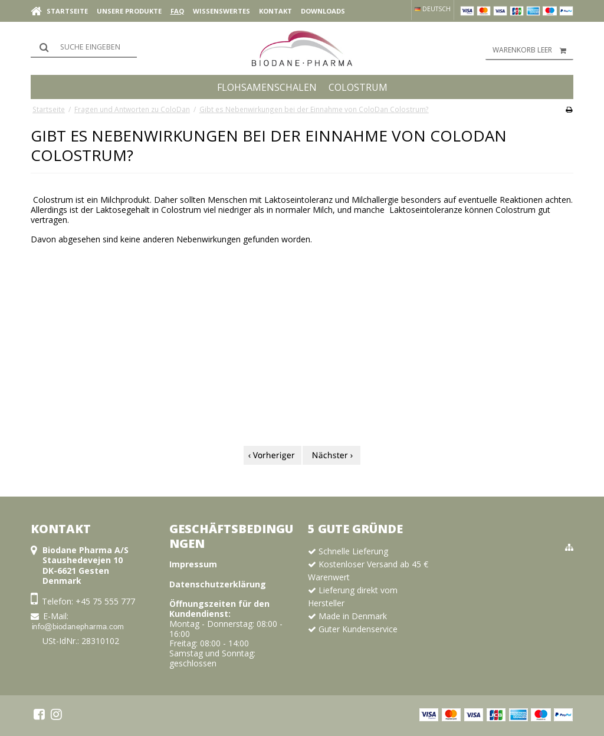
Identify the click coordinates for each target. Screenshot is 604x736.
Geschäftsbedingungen (231, 536)
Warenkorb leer (533, 50)
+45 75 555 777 (105, 601)
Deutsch (433, 9)
